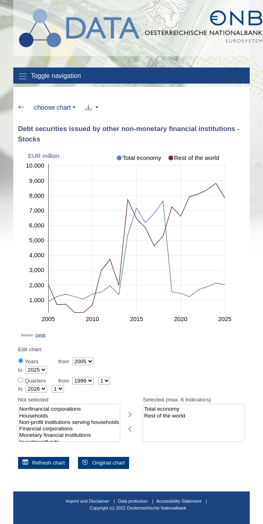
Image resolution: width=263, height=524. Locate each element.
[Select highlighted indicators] (130, 413)
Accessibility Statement (179, 501)
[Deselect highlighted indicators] (130, 427)
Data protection (133, 501)
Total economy (194, 409)
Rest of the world (194, 416)
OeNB (40, 335)
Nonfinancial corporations (69, 409)
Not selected (33, 400)
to (20, 370)
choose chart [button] (52, 107)
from (63, 361)
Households (69, 416)
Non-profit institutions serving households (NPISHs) (69, 422)
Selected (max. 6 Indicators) (177, 400)
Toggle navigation (49, 76)
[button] (92, 108)
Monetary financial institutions (69, 435)
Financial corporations (69, 429)
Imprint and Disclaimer (87, 501)
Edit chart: (30, 349)
